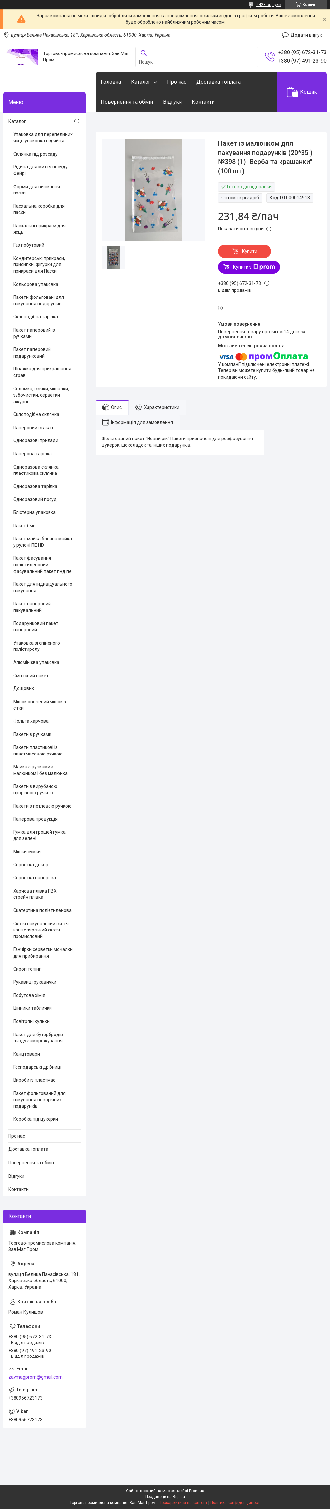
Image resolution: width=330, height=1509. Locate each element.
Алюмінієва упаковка (36, 662)
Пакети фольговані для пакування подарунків (38, 300)
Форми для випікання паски (36, 190)
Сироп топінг (27, 969)
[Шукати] (143, 53)
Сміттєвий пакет (31, 675)
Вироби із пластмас (34, 1080)
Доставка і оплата (218, 82)
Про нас (176, 82)
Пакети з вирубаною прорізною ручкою (35, 789)
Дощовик (23, 688)
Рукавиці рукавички (34, 982)
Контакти (203, 102)
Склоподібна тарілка (35, 316)
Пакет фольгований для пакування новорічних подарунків (39, 1100)
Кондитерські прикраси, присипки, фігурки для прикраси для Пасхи (39, 265)
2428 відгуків (268, 4)
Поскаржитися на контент (183, 1502)
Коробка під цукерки (35, 1119)
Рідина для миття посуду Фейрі (40, 170)
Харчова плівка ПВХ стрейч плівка (35, 894)
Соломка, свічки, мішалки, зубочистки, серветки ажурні (41, 395)
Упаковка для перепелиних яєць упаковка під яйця (43, 138)
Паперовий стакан (33, 427)
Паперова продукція (35, 819)
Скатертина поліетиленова (42, 910)
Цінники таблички (32, 1008)
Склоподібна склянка (36, 414)
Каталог (140, 82)
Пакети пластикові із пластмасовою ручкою (38, 750)
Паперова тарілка (32, 453)
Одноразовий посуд (35, 499)
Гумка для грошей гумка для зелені (39, 835)
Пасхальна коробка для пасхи (39, 209)
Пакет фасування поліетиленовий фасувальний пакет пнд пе (42, 564)
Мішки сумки (27, 851)
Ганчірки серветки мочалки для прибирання (43, 953)
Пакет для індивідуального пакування (42, 587)
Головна (111, 82)
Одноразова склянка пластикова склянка (36, 470)
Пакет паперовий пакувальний (32, 607)
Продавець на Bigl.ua (165, 1496)
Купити (249, 251)
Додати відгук (306, 35)
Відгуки (172, 102)
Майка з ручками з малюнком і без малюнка (40, 770)
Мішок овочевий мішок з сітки (39, 705)
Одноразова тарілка (35, 486)
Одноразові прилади (35, 440)
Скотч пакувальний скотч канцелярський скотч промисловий (41, 930)
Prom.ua (196, 1491)
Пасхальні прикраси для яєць (39, 229)
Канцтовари (26, 1054)
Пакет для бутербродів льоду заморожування (38, 1038)
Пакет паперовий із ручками (34, 333)
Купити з (254, 267)
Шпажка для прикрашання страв (42, 372)
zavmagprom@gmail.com (35, 1377)
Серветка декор (30, 864)
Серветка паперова (34, 877)
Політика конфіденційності (235, 1502)
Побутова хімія (29, 995)
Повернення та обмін (127, 102)
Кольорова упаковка (35, 284)
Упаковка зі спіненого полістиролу (36, 646)
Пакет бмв (24, 525)
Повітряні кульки (31, 1021)
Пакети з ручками (32, 734)
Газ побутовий (28, 245)
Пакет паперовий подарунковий (32, 353)
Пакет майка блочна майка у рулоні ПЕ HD (42, 542)
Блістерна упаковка (34, 512)
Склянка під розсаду (35, 154)
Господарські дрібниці (37, 1067)
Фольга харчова (31, 721)
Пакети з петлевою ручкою (42, 806)
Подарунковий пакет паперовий (35, 627)
